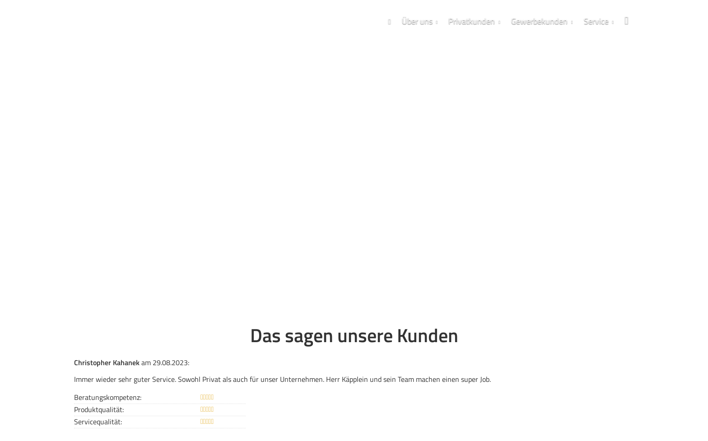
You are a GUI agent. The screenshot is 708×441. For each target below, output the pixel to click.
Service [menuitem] (596, 21)
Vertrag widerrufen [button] (450, 419)
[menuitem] (389, 21)
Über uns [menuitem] (417, 21)
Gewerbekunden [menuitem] (539, 21)
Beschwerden (367, 419)
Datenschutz (279, 419)
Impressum (242, 419)
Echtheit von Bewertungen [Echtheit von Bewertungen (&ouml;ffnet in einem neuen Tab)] (606, 391)
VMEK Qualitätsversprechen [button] (255, 197)
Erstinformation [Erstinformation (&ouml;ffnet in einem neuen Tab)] (322, 419)
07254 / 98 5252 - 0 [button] (128, 197)
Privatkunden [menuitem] (471, 21)
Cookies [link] (401, 419)
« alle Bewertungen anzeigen (119, 368)
